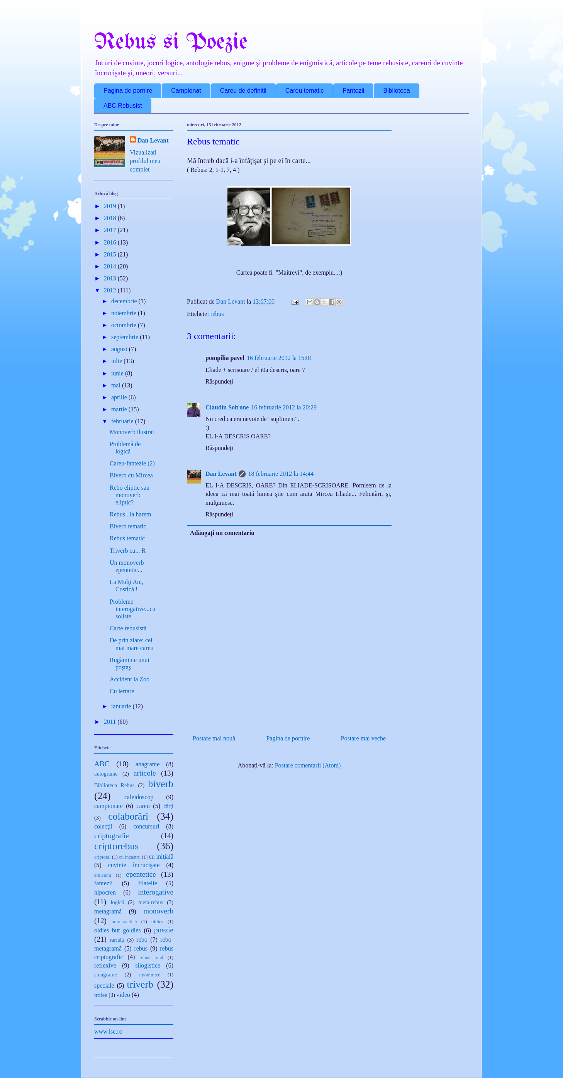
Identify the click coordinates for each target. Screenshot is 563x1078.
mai (116, 385)
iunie (118, 373)
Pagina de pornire (127, 90)
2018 (111, 218)
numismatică (124, 921)
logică (117, 902)
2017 (111, 230)
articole (145, 773)
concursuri (146, 826)
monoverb (158, 911)
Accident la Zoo (129, 679)
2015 (111, 254)
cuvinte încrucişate (134, 865)
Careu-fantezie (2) (132, 463)
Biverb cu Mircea (131, 475)
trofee (100, 995)
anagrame (147, 764)
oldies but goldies (117, 930)
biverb (160, 783)
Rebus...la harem (130, 514)
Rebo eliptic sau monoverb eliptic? (129, 495)
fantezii (103, 883)
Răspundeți (219, 381)
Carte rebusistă (128, 628)
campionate (108, 806)
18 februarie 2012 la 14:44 (281, 473)
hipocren (105, 892)
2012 (111, 290)
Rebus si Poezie (171, 42)
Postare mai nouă (214, 738)
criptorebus (116, 846)
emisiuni (102, 875)
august (120, 349)
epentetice (141, 874)
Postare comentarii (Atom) (308, 765)
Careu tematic (304, 90)
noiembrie (124, 313)
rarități (117, 940)
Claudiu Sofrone (227, 407)
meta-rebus (150, 902)
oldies (157, 921)
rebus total (151, 957)
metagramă (108, 911)
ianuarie (122, 706)
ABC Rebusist (122, 105)
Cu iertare (122, 691)
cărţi (168, 806)
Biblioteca (396, 90)
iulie (117, 361)
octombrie (124, 325)
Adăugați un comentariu (222, 533)
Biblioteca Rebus (114, 785)
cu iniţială (161, 856)
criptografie (111, 836)
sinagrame (105, 974)
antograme (106, 774)
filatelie (147, 883)
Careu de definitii (243, 90)
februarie (123, 421)
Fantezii (353, 90)
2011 (110, 721)
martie (120, 409)
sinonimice (149, 975)
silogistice (147, 965)
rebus (217, 314)
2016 (111, 242)
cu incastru (130, 857)
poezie (163, 930)
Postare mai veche (363, 738)
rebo (141, 939)
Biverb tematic (128, 526)
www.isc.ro (108, 1031)
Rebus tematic (127, 538)
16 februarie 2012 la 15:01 (279, 358)
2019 (111, 206)
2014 (111, 266)
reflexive (105, 965)
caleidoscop (139, 797)
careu (143, 806)
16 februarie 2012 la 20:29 (284, 407)
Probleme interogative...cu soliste (133, 609)
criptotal (102, 857)
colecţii (103, 826)
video (124, 994)
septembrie (125, 337)
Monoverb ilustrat (132, 432)
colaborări (128, 816)
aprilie (120, 397)
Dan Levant (220, 473)
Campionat (186, 90)
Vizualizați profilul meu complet (145, 161)
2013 (111, 278)
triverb (140, 984)
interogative (155, 892)
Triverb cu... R (128, 550)
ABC (101, 764)
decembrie (125, 301)
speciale (104, 985)
